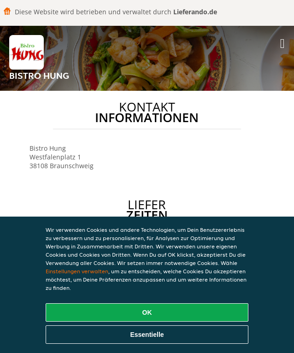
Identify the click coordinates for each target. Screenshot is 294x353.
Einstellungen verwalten (77, 271)
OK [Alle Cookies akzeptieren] (147, 312)
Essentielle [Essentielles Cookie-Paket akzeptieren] (147, 334)
